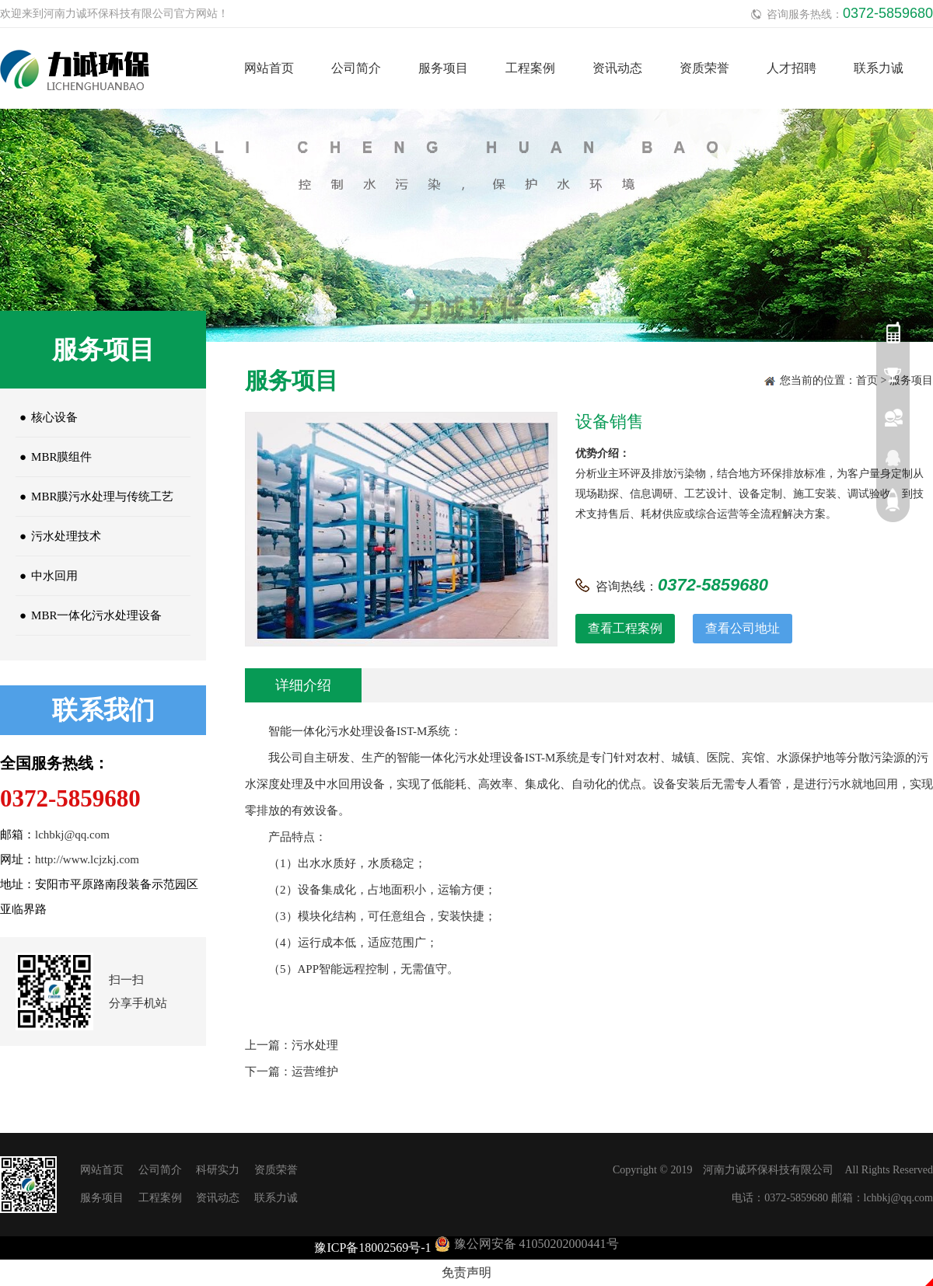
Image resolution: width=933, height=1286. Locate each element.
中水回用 (47, 576)
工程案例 (530, 68)
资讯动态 (617, 68)
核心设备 (47, 417)
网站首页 (269, 68)
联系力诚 (878, 68)
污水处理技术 (58, 536)
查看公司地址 (742, 628)
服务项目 (443, 68)
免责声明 (466, 1272)
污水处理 (315, 1045)
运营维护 (315, 1071)
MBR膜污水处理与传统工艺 (94, 496)
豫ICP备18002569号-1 (372, 1247)
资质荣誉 (704, 68)
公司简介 (356, 68)
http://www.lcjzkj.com (87, 859)
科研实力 (217, 1170)
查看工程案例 (625, 628)
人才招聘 (791, 68)
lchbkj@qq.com (72, 834)
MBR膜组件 (54, 457)
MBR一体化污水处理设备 (89, 615)
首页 (867, 380)
